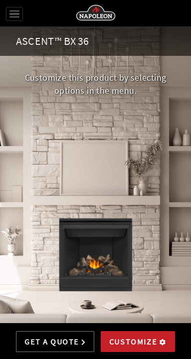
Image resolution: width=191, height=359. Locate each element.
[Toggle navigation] (14, 14)
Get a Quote (55, 342)
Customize (138, 342)
